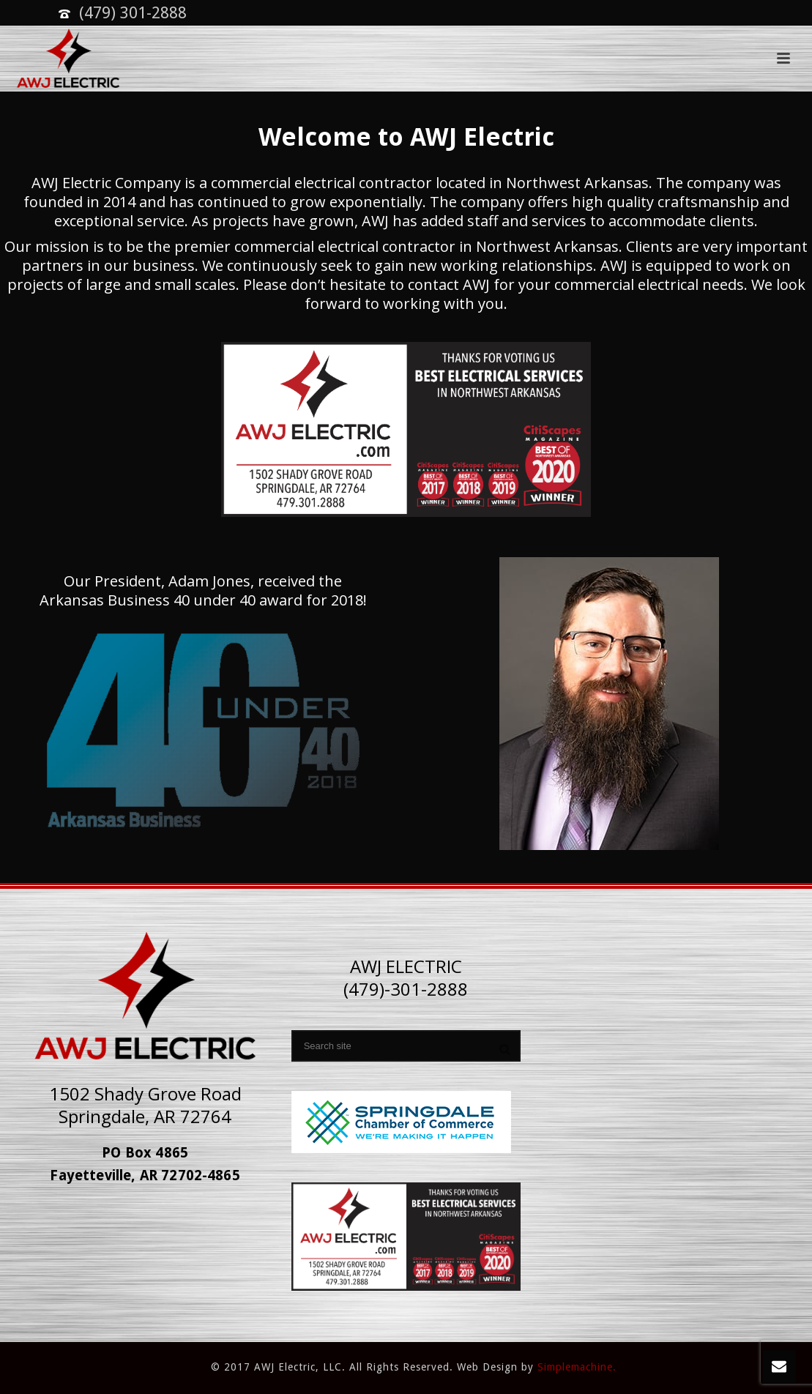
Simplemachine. (577, 1367)
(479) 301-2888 (133, 13)
